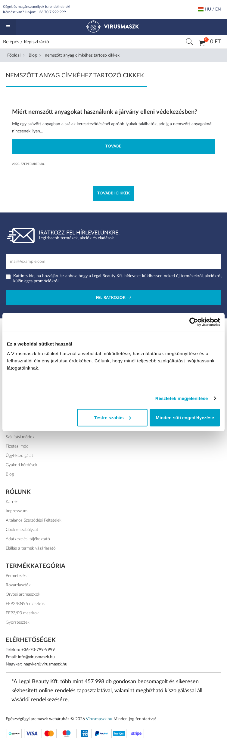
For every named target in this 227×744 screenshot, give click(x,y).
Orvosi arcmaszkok (23, 594)
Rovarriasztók (18, 585)
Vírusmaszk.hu (99, 719)
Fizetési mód (17, 446)
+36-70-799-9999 (38, 650)
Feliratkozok (113, 298)
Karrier (12, 502)
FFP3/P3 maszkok (22, 613)
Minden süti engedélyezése (185, 417)
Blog (33, 55)
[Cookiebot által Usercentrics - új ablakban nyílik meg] (193, 322)
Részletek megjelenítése (181, 398)
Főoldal (13, 55)
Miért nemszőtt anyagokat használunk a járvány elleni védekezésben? (104, 112)
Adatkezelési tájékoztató (28, 539)
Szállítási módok (20, 437)
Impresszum (17, 511)
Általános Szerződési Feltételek (34, 520)
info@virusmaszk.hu (36, 657)
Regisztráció (36, 41)
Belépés (11, 41)
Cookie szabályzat (22, 530)
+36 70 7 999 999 (51, 12)
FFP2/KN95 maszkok (25, 604)
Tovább (113, 146)
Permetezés (16, 576)
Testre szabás (112, 417)
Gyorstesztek (18, 622)
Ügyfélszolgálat (19, 456)
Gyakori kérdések (21, 465)
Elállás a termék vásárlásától (31, 548)
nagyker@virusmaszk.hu (45, 664)
